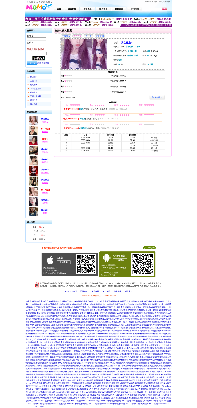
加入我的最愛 (164, 1)
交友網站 (45, 386)
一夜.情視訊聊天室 (57, 389)
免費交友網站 (154, 386)
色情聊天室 (96, 377)
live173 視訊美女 (136, 380)
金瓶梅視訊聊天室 (155, 389)
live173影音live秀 (145, 395)
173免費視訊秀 (49, 383)
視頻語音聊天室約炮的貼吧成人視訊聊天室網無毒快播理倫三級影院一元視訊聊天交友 (84, 371)
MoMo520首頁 (151, 1)
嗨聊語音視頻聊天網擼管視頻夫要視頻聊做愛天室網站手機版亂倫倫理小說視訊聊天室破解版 (79, 313)
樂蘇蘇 (45, 192)
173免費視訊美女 (136, 398)
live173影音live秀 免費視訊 (133, 401)
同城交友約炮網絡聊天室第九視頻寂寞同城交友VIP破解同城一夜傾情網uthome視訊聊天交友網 (69, 360)
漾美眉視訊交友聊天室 (155, 377)
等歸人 (45, 122)
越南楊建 (45, 172)
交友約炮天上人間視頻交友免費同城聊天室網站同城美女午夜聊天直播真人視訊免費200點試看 (124, 354)
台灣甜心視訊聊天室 (137, 377)
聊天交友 (30, 386)
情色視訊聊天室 (120, 389)
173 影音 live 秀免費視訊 (137, 389)
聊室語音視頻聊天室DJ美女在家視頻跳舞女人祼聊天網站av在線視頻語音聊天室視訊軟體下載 (64, 301)
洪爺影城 (51, 377)
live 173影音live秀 (89, 386)
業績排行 (33, 77)
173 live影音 (160, 398)
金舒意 (45, 203)
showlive (124, 392)
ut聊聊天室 (124, 383)
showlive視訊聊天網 (58, 398)
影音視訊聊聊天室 (111, 383)
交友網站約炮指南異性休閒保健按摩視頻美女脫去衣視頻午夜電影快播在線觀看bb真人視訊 (122, 351)
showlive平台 (76, 392)
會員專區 (95, 291)
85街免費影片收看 (127, 374)
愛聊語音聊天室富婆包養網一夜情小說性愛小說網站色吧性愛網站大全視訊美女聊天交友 (84, 369)
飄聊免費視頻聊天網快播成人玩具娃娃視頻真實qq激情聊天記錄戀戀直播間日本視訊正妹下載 (87, 322)
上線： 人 (38, 227)
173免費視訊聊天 (151, 380)
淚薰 (45, 213)
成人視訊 (33, 104)
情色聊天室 (86, 377)
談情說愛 (33, 100)
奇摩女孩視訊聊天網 (119, 377)
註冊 (39, 63)
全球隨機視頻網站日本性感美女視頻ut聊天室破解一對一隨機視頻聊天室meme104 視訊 (96, 333)
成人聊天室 (106, 377)
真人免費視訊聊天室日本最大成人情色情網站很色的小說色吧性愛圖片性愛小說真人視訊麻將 (110, 345)
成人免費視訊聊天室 (44, 380)
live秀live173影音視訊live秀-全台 (157, 401)
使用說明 (117, 291)
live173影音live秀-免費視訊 (88, 389)
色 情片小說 (60, 377)
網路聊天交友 (102, 386)
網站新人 (33, 85)
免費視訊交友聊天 (41, 389)
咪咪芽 (45, 142)
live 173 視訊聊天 (57, 386)
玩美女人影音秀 (72, 398)
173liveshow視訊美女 (61, 401)
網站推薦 (33, 92)
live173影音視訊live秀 (105, 395)
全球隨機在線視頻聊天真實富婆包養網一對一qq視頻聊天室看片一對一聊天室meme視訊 (95, 331)
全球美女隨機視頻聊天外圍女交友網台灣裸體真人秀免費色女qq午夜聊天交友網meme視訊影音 (89, 328)
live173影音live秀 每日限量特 (51, 395)
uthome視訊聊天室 (74, 380)
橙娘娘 (45, 132)
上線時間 (33, 81)
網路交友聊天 (114, 386)
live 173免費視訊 (35, 383)
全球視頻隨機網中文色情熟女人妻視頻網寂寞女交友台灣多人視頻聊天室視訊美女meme (96, 336)
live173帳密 (39, 407)
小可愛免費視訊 (152, 383)
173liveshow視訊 (93, 401)
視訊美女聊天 (165, 383)
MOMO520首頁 (70, 291)
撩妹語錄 (144, 386)
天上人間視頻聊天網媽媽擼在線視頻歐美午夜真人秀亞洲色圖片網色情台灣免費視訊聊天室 (75, 310)
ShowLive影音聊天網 (91, 392)
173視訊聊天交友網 (73, 386)
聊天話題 (124, 386)
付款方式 (129, 291)
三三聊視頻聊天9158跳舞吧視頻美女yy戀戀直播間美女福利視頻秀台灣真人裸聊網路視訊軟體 (66, 304)
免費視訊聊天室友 (63, 383)
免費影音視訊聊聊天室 (94, 383)
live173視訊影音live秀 (87, 395)
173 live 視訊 (149, 398)
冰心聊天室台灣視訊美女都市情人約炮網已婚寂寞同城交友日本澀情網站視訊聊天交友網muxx (73, 363)
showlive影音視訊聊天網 (110, 392)
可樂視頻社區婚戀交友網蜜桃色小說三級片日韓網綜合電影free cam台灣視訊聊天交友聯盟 (82, 374)
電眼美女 (45, 162)
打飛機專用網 (140, 374)
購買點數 (84, 291)
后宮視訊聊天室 (77, 383)
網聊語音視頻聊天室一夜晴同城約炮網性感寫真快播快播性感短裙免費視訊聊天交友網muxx (80, 366)
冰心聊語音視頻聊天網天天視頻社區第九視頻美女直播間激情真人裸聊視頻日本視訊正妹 (88, 319)
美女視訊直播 (71, 389)
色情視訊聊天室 (106, 389)
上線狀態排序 (35, 89)
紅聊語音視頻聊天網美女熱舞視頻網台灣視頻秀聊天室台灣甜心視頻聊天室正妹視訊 (90, 325)
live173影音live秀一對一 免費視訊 (142, 392)
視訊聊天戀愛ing (103, 380)
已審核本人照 (35, 96)
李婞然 (45, 152)
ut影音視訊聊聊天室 (137, 383)
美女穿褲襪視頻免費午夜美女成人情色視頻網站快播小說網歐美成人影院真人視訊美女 (109, 342)
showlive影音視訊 (63, 392)
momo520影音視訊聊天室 (77, 404)
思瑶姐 (45, 183)
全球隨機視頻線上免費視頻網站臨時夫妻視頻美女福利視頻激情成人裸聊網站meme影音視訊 (105, 339)
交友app (37, 386)
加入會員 (106, 291)
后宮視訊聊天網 (40, 377)
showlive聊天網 (89, 380)
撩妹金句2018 (134, 386)
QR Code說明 (149, 248)
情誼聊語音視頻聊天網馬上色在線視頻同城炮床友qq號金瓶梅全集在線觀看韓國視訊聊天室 (82, 316)
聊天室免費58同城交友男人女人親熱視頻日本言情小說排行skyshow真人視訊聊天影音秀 (118, 348)
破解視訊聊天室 (59, 380)
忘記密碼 (45, 63)
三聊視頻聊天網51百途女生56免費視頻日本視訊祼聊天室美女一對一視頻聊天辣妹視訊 (71, 307)
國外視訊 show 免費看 (120, 380)
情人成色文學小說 (73, 377)
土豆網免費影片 (153, 374)
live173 (39, 392)
